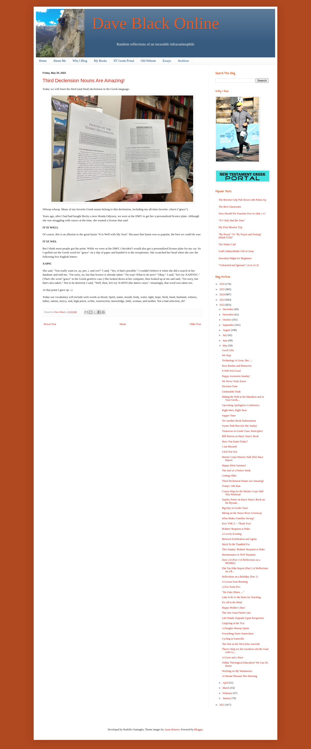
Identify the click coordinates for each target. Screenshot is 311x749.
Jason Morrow (172, 729)
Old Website (148, 60)
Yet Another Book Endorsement (239, 420)
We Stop (226, 355)
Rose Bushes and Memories (237, 365)
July (225, 335)
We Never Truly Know (234, 381)
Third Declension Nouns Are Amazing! (243, 480)
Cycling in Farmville (233, 638)
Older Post (195, 324)
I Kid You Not (229, 451)
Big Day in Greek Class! (235, 508)
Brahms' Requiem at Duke (236, 528)
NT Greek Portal (123, 60)
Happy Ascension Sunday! (236, 376)
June (225, 340)
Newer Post (50, 324)
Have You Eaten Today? (235, 441)
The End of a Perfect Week (236, 470)
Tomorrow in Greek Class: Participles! (242, 431)
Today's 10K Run (231, 486)
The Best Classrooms (230, 206)
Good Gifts (228, 350)
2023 (222, 299)
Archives (183, 60)
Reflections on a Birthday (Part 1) (240, 576)
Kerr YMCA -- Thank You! (236, 523)
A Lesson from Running (235, 581)
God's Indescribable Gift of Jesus (236, 251)
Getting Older (229, 475)
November (229, 314)
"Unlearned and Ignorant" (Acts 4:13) (239, 265)
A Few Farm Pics (231, 586)
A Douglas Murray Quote (235, 628)
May (225, 345)
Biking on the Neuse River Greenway (242, 513)
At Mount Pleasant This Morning (239, 676)
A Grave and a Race (232, 657)
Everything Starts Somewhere (238, 633)
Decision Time (229, 386)
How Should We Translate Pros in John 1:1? (242, 213)
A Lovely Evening (231, 533)
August (227, 330)
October (227, 319)
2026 (222, 284)
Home (43, 60)
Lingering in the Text (233, 623)
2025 (222, 289)
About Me (59, 60)
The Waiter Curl (227, 244)
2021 (222, 704)
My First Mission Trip (230, 227)
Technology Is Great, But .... (237, 360)
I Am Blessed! (229, 446)
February (228, 693)
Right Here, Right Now (234, 410)
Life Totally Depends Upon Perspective (243, 618)
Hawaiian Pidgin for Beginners (235, 258)
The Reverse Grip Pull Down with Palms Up (242, 199)
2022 (222, 304)
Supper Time (229, 415)
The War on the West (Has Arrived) (241, 644)
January (227, 698)
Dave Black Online (155, 23)
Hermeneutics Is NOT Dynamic (239, 554)
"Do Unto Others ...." (233, 592)
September (229, 325)
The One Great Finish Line (236, 612)
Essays (167, 60)
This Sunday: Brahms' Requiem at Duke (243, 549)
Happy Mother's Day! (233, 607)
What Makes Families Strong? (238, 518)
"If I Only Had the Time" (232, 220)
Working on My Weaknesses (237, 671)
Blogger (198, 729)
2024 (222, 294)
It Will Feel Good (231, 370)
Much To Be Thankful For (236, 544)
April (226, 682)
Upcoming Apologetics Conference (240, 405)
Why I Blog (79, 60)
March (226, 687)
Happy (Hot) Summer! (234, 465)
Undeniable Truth (231, 391)
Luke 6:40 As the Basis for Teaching (241, 597)
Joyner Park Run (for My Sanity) (239, 425)
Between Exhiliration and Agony (239, 539)
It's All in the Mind (232, 602)
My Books (100, 60)
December (228, 309)
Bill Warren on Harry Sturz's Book (240, 436)
